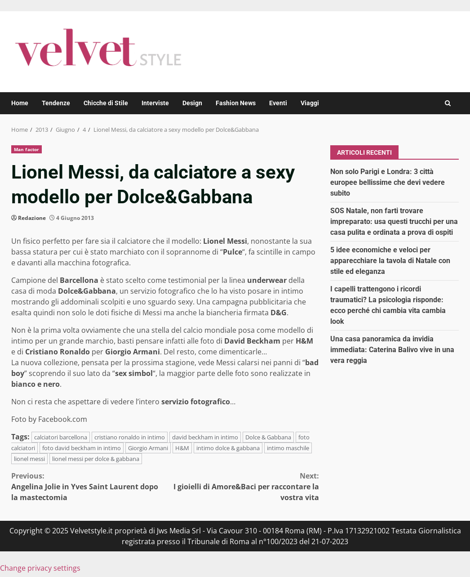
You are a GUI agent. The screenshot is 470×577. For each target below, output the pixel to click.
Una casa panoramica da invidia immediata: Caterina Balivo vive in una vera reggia (392, 350)
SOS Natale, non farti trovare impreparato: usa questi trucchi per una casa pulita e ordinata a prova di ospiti (394, 221)
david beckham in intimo (205, 437)
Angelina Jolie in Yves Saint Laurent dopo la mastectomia (88, 486)
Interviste (155, 103)
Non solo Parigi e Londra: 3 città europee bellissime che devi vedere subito (387, 182)
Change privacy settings (40, 568)
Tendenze (56, 103)
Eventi (278, 103)
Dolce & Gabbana (268, 437)
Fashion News (236, 103)
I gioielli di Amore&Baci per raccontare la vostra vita (242, 486)
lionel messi (29, 459)
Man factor (26, 149)
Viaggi (310, 103)
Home (19, 103)
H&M (182, 448)
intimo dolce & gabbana (228, 448)
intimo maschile (288, 448)
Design (192, 103)
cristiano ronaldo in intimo (129, 437)
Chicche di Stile (106, 103)
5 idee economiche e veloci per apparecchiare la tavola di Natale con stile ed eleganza (390, 261)
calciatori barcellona (60, 437)
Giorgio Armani (148, 448)
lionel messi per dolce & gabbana (95, 459)
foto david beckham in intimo (81, 448)
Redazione (32, 218)
